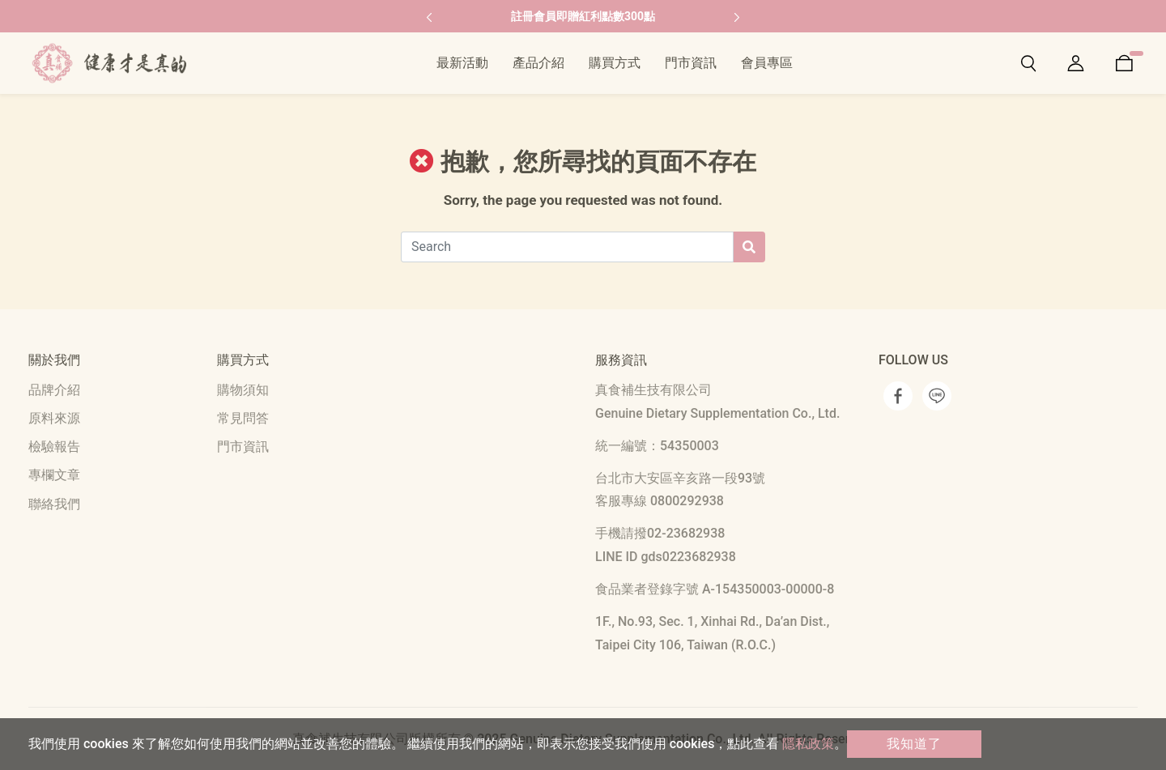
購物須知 (243, 390)
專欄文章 (54, 475)
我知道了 (914, 743)
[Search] (567, 247)
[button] (429, 16)
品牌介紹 (54, 390)
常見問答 (243, 418)
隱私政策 (808, 743)
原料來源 (54, 418)
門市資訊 (243, 446)
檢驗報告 (54, 446)
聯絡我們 (54, 504)
